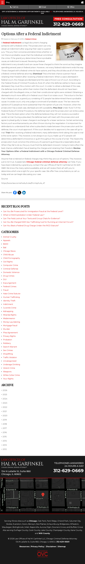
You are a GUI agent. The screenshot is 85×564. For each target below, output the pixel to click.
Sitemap (62, 546)
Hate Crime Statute (11, 294)
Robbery (7, 343)
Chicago (33, 521)
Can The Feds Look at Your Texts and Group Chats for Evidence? (31, 218)
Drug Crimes (8, 276)
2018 (4, 424)
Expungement (9, 283)
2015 (4, 436)
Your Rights (8, 379)
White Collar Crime (11, 375)
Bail (4, 247)
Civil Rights (8, 262)
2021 (4, 411)
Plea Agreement (10, 333)
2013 (4, 445)
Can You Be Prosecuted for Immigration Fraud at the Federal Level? (33, 211)
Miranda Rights (9, 315)
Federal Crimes (30, 39)
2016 (4, 432)
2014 (4, 440)
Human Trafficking (11, 297)
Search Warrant (10, 347)
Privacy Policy (37, 546)
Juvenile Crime (9, 308)
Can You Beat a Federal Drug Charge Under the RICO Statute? (31, 226)
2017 (4, 428)
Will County (44, 533)
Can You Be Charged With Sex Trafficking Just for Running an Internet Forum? (38, 222)
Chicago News (9, 251)
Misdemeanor (9, 318)
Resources (24, 546)
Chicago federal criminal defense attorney (46, 162)
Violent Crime (9, 368)
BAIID (5, 244)
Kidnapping (8, 311)
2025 (4, 394)
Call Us (14, 7)
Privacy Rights (9, 336)
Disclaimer (51, 546)
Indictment (8, 304)
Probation (7, 340)
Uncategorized (9, 361)
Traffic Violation (10, 357)
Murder (6, 329)
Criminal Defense (10, 269)
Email (42, 7)
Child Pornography (11, 258)
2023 (4, 402)
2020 (4, 415)
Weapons (7, 372)
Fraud (5, 290)
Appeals (6, 240)
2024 (4, 398)
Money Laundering (11, 322)
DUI (5, 279)
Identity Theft (9, 301)
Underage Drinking (11, 364)
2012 (4, 449)
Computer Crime (10, 265)
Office (70, 7)
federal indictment (12, 43)
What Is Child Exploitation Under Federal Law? (23, 215)
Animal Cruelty (9, 237)
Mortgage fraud (10, 325)
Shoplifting (8, 354)
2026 (4, 390)
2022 (4, 407)
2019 (4, 419)
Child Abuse (8, 255)
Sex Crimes (8, 350)
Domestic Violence (11, 272)
